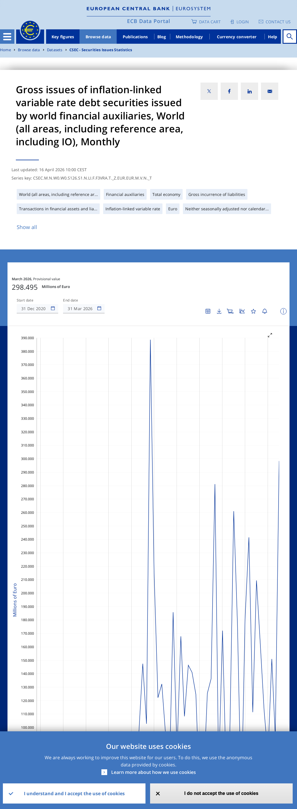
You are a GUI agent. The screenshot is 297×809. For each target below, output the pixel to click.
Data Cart (210, 21)
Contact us (278, 21)
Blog (161, 36)
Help (272, 36)
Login (243, 21)
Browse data (98, 36)
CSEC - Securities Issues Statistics (100, 49)
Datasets (55, 49)
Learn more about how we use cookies (153, 772)
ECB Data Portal (148, 21)
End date (70, 300)
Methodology (189, 36)
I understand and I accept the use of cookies (74, 793)
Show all (27, 227)
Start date (25, 300)
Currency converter (237, 36)
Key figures (63, 36)
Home (5, 49)
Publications (135, 36)
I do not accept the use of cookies (221, 793)
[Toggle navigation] (7, 36)
